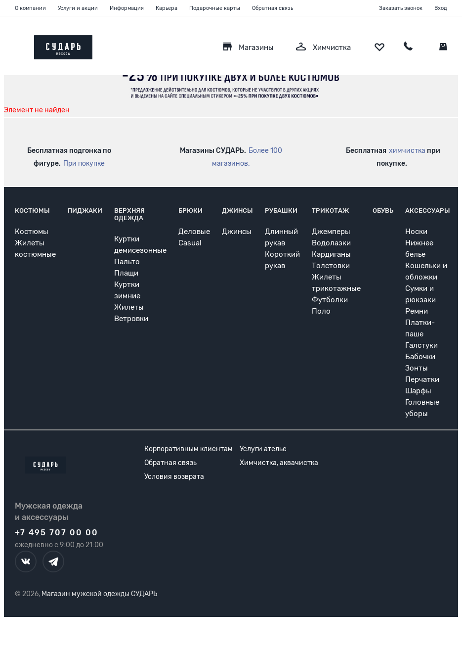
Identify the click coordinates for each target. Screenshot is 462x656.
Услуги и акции (78, 8)
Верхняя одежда (129, 214)
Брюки (190, 210)
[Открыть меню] (15, 44)
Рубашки (281, 210)
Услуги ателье (263, 449)
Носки (416, 231)
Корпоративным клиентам (188, 449)
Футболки (330, 299)
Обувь (383, 210)
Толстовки (331, 265)
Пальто (127, 261)
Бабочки (420, 356)
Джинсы (237, 210)
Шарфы (418, 390)
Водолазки (331, 242)
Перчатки (422, 379)
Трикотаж (330, 210)
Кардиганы (331, 254)
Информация (127, 8)
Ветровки (131, 318)
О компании (30, 8)
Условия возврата (174, 476)
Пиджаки (85, 210)
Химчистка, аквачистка (279, 463)
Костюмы (32, 210)
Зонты (416, 368)
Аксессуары (427, 210)
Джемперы (331, 231)
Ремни (416, 311)
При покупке (84, 163)
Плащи (126, 273)
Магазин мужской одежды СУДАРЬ (99, 594)
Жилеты (129, 307)
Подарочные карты (214, 8)
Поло (321, 311)
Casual (190, 242)
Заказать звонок (400, 8)
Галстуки (421, 345)
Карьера (166, 8)
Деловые (194, 231)
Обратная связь (272, 8)
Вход (440, 8)
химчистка (407, 150)
